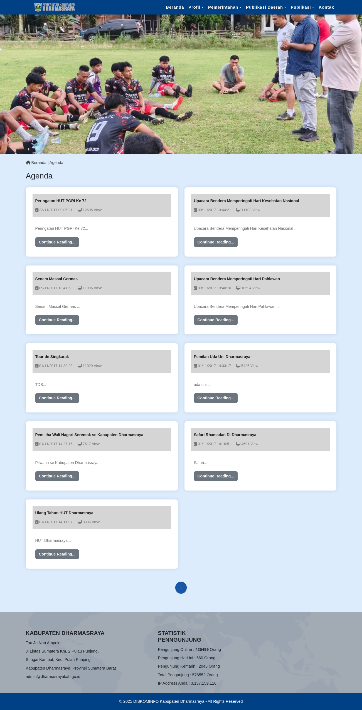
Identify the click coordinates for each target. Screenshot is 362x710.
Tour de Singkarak (52, 356)
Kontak (326, 7)
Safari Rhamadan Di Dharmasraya (225, 435)
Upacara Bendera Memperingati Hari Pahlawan (237, 279)
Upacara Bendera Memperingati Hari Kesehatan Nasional (246, 201)
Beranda (175, 7)
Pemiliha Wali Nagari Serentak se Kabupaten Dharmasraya (89, 435)
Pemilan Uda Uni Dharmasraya (222, 356)
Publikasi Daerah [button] (264, 7)
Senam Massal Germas (56, 279)
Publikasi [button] (301, 7)
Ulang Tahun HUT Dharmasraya (64, 513)
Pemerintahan (223, 7)
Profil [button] (194, 7)
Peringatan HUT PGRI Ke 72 (61, 201)
